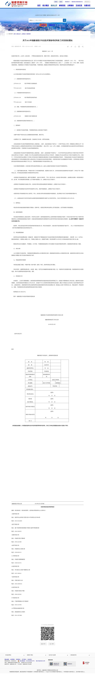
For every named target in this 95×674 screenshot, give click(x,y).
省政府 (60, 1)
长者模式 (43, 25)
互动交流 (79, 5)
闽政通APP (67, 1)
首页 (39, 5)
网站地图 (7, 660)
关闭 (52, 644)
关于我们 (24, 660)
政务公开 (54, 5)
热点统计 (30, 660)
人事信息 (23, 33)
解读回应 (62, 5)
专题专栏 (87, 5)
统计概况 (45, 5)
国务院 (56, 1)
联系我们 (18, 660)
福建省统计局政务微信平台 (77, 1)
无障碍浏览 (52, 25)
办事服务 (70, 5)
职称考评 (28, 33)
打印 (43, 644)
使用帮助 (12, 660)
